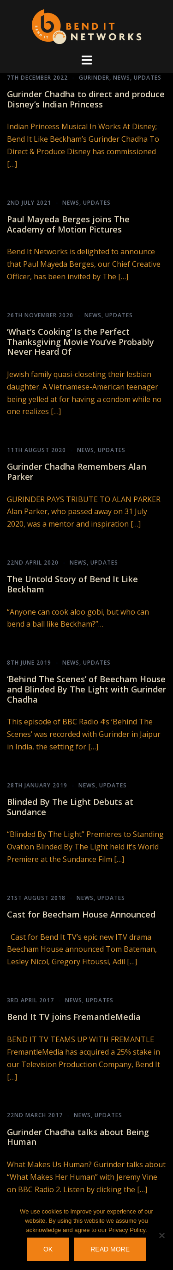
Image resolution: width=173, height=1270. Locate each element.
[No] (161, 1235)
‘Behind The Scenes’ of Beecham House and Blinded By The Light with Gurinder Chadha (86, 688)
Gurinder (94, 78)
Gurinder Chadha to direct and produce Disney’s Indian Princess (86, 99)
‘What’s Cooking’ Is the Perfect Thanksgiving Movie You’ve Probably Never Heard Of (80, 341)
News (121, 78)
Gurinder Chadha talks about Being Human (78, 1137)
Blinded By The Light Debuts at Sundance (70, 806)
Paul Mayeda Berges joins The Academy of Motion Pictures (68, 224)
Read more (110, 1249)
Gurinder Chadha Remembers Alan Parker (76, 471)
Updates (147, 78)
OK (48, 1249)
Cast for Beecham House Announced (81, 914)
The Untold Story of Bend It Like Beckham (72, 584)
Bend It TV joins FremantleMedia (74, 1016)
